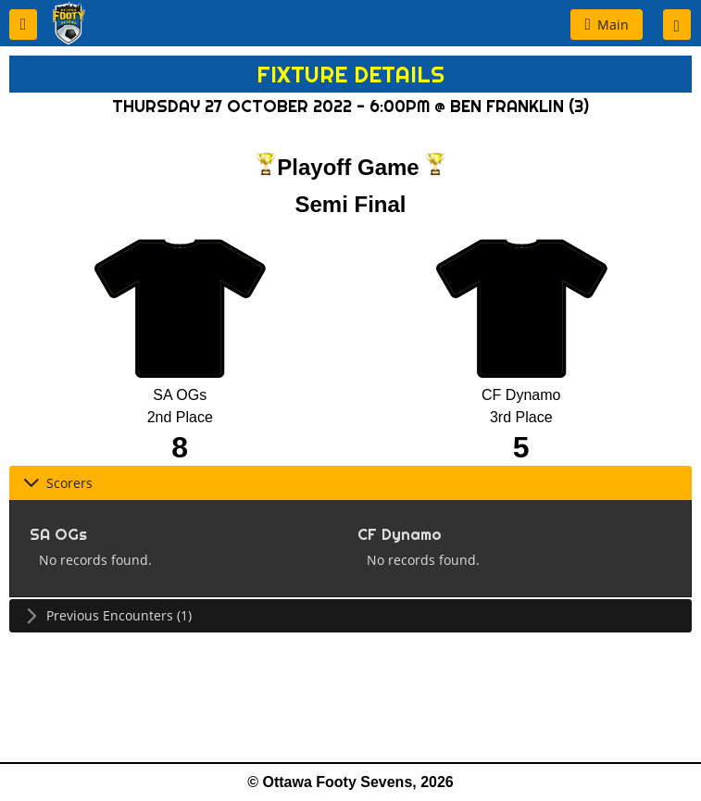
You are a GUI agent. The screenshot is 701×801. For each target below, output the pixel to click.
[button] (23, 24)
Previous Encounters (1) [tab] (107, 615)
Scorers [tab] (58, 483)
